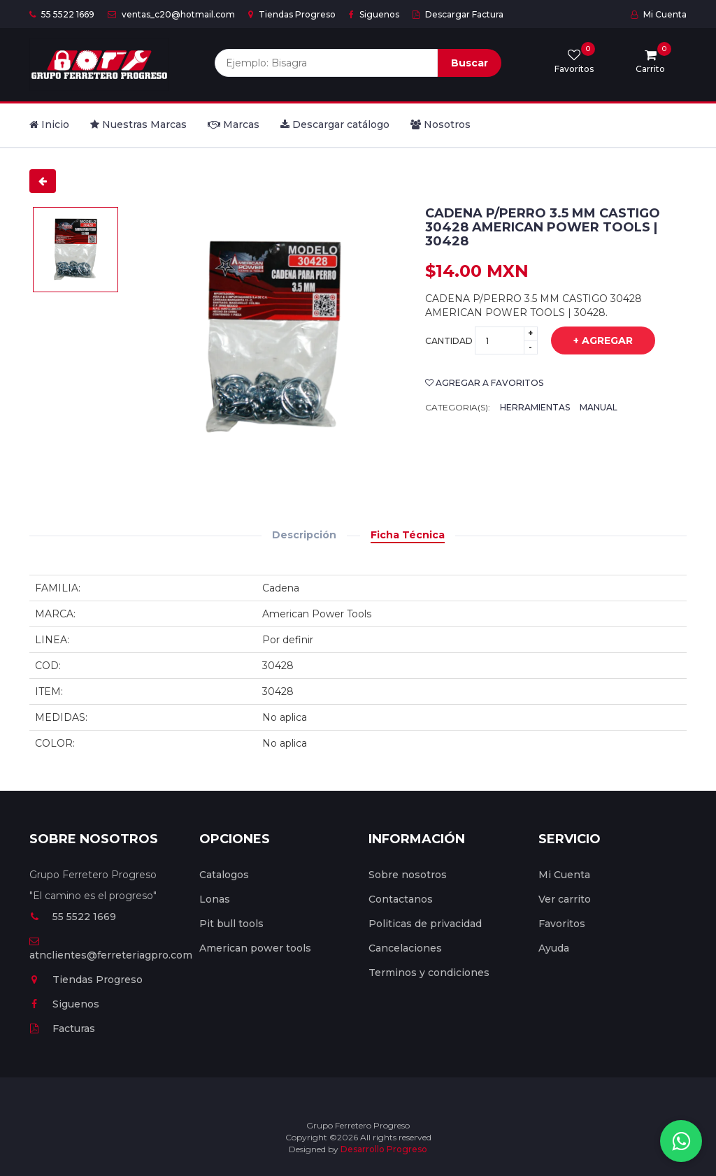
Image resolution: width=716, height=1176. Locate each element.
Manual (598, 407)
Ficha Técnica (408, 535)
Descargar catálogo (334, 124)
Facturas (62, 1028)
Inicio (49, 124)
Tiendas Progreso (292, 14)
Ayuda (553, 948)
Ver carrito (564, 899)
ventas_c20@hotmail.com (171, 14)
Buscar (469, 63)
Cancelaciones (405, 948)
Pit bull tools (231, 923)
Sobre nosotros (407, 874)
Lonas (214, 899)
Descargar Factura (458, 14)
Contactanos (400, 899)
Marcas (233, 124)
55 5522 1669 (61, 14)
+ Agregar (592, 341)
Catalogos (224, 874)
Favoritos (561, 923)
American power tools (255, 948)
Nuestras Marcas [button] (138, 124)
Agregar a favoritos (484, 383)
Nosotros (440, 124)
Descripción (304, 535)
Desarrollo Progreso (384, 1149)
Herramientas (535, 407)
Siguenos (374, 14)
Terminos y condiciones (428, 972)
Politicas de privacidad (425, 923)
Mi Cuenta (659, 14)
